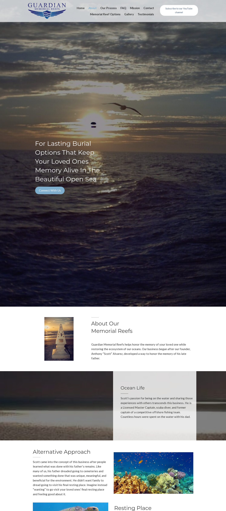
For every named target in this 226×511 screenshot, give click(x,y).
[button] (179, 10)
